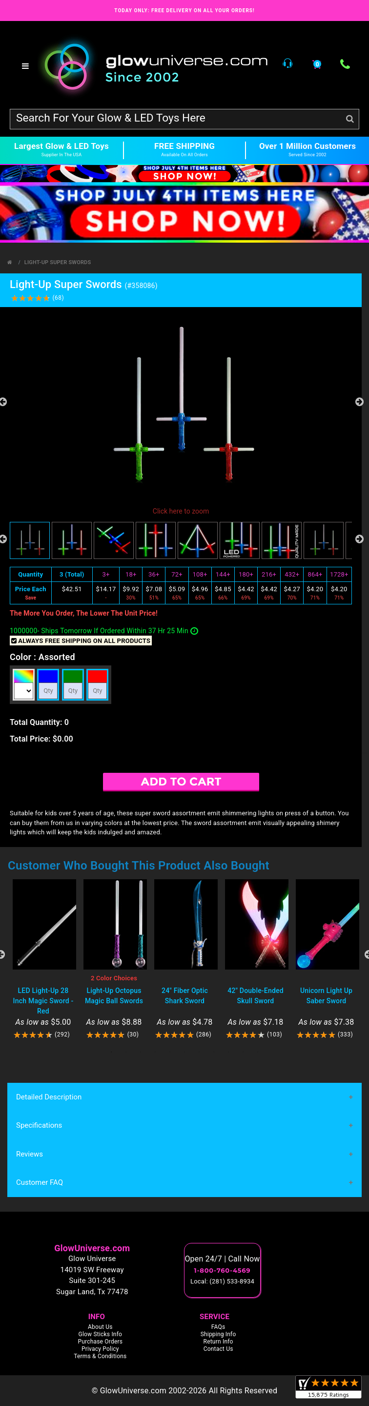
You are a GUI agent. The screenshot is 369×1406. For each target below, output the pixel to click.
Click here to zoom (181, 511)
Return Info (218, 1342)
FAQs (218, 1327)
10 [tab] (243, 1052)
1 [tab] (111, 1052)
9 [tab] (228, 1052)
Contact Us (218, 1349)
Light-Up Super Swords (57, 262)
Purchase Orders (100, 1342)
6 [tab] (184, 1052)
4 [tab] (155, 1052)
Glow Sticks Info (101, 1334)
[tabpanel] (43, 959)
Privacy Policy (100, 1349)
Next (359, 402)
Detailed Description (49, 1097)
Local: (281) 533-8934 (222, 1281)
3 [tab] (140, 1052)
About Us (100, 1327)
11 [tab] (258, 1052)
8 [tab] (214, 1052)
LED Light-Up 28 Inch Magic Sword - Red (43, 1001)
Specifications (39, 1125)
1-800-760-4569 (222, 1270)
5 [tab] (170, 1052)
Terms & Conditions (100, 1356)
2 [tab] (126, 1052)
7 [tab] (199, 1052)
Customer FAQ (39, 1182)
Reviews (29, 1154)
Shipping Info (218, 1334)
